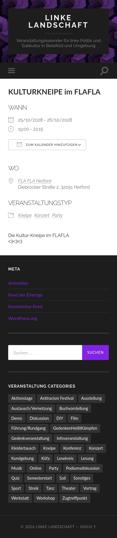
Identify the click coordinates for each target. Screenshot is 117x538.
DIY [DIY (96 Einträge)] (60, 418)
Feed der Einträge (25, 294)
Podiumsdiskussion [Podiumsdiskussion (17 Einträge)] (83, 468)
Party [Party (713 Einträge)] (53, 468)
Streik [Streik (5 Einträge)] (33, 488)
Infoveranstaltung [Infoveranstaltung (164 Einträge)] (72, 438)
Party (57, 215)
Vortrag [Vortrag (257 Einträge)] (89, 488)
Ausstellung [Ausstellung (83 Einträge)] (91, 398)
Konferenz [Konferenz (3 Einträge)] (72, 448)
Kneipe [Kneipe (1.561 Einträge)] (49, 448)
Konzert (42, 215)
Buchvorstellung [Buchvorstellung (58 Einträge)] (73, 408)
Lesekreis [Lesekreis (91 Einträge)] (65, 458)
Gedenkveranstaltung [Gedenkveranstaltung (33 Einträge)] (30, 438)
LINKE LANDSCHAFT (58, 21)
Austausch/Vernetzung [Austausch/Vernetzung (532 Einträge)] (31, 408)
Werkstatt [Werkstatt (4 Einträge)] (20, 498)
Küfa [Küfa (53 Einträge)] (45, 458)
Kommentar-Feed (25, 306)
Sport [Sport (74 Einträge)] (16, 488)
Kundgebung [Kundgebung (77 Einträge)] (22, 458)
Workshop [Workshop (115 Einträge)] (46, 498)
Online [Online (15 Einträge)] (35, 468)
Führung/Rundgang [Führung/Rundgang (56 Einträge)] (28, 428)
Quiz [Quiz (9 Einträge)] (15, 478)
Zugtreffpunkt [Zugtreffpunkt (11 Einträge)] (74, 498)
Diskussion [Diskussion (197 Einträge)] (39, 418)
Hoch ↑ (88, 526)
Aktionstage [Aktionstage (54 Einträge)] (22, 398)
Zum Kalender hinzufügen (47, 144)
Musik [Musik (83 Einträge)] (16, 468)
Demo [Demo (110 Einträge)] (16, 418)
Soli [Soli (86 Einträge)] (62, 478)
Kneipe (25, 215)
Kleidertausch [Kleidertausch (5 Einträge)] (23, 448)
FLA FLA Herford (34, 181)
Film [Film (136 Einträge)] (74, 418)
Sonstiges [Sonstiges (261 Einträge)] (81, 478)
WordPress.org (22, 318)
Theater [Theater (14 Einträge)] (69, 488)
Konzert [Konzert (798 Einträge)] (96, 448)
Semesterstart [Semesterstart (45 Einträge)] (39, 478)
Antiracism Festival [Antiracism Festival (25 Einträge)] (57, 398)
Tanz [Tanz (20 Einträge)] (50, 488)
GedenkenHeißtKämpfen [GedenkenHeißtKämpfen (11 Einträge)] (75, 428)
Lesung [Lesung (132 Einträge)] (87, 458)
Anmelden (18, 283)
